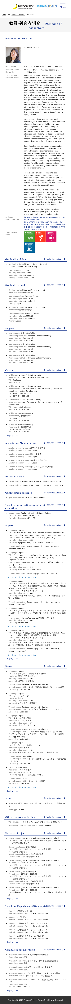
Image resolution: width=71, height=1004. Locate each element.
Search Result (18, 14)
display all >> (12, 435)
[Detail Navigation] (63, 5)
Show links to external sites (22, 577)
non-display (58, 259)
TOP (4, 14)
